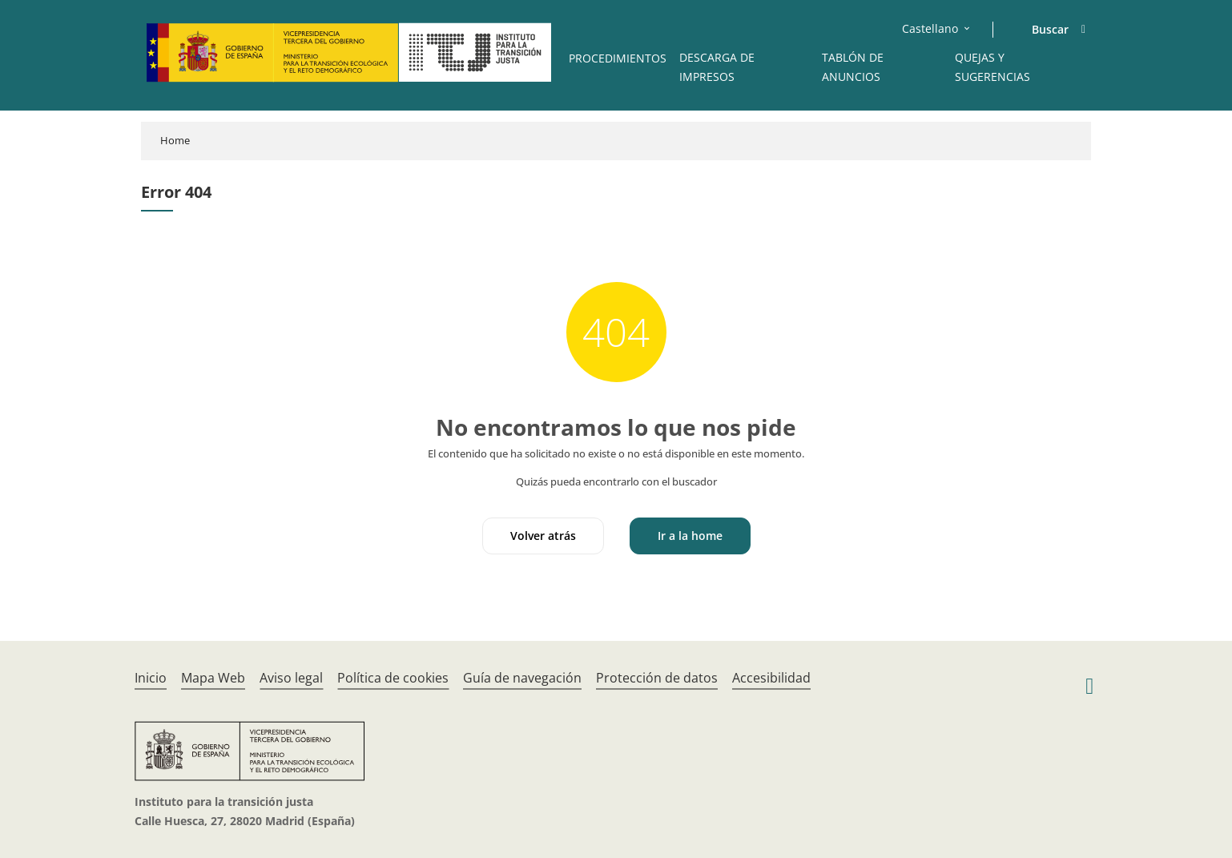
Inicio (151, 678)
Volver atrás (543, 535)
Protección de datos (657, 678)
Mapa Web (213, 678)
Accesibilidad (771, 678)
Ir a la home (690, 535)
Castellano (930, 28)
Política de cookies (393, 678)
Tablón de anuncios (853, 67)
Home (175, 140)
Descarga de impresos (717, 67)
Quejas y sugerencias (992, 67)
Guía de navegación (522, 678)
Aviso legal (291, 678)
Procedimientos (617, 58)
